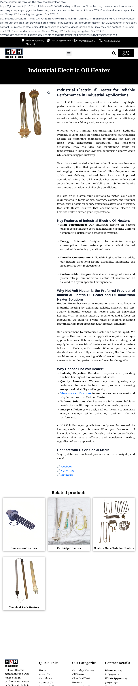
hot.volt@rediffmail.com (65, 40)
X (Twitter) (67, 470)
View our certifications (75, 393)
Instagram (66, 474)
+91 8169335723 (112, 40)
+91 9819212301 (86, 40)
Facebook (66, 466)
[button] (69, 53)
